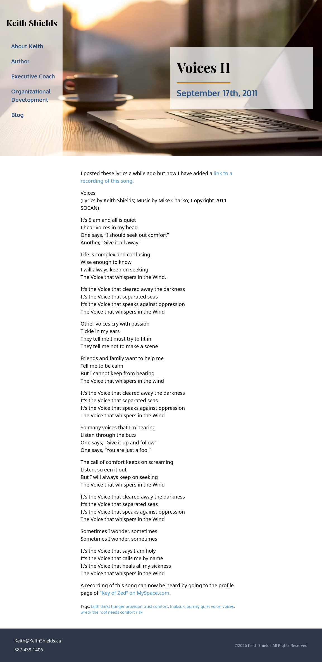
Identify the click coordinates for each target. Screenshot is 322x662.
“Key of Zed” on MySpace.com (134, 592)
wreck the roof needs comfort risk (111, 612)
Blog (17, 114)
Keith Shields (31, 22)
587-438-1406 (29, 650)
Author (20, 61)
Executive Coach (33, 76)
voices (228, 606)
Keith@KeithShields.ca (38, 641)
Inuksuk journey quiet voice (195, 606)
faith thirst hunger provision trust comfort (129, 606)
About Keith (27, 46)
